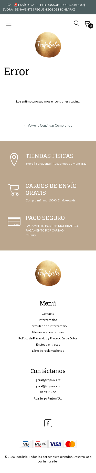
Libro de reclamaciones (48, 351)
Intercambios (48, 320)
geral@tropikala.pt (48, 380)
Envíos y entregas (48, 344)
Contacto (48, 314)
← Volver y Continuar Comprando (48, 125)
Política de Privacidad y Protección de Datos (48, 338)
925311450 (48, 392)
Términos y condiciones (48, 332)
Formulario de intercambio (48, 326)
